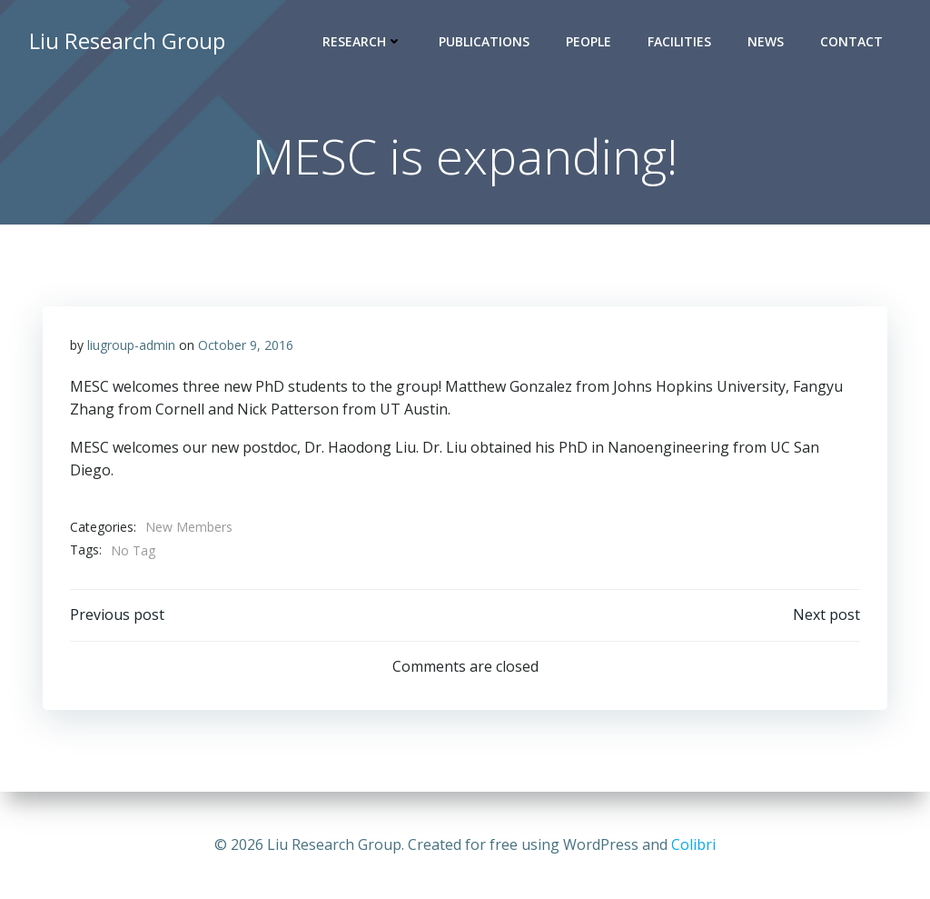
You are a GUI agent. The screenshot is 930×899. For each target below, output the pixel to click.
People (588, 41)
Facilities (679, 41)
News (765, 41)
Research (362, 41)
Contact (851, 41)
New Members (188, 526)
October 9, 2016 (245, 345)
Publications (484, 41)
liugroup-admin (131, 345)
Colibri (693, 844)
